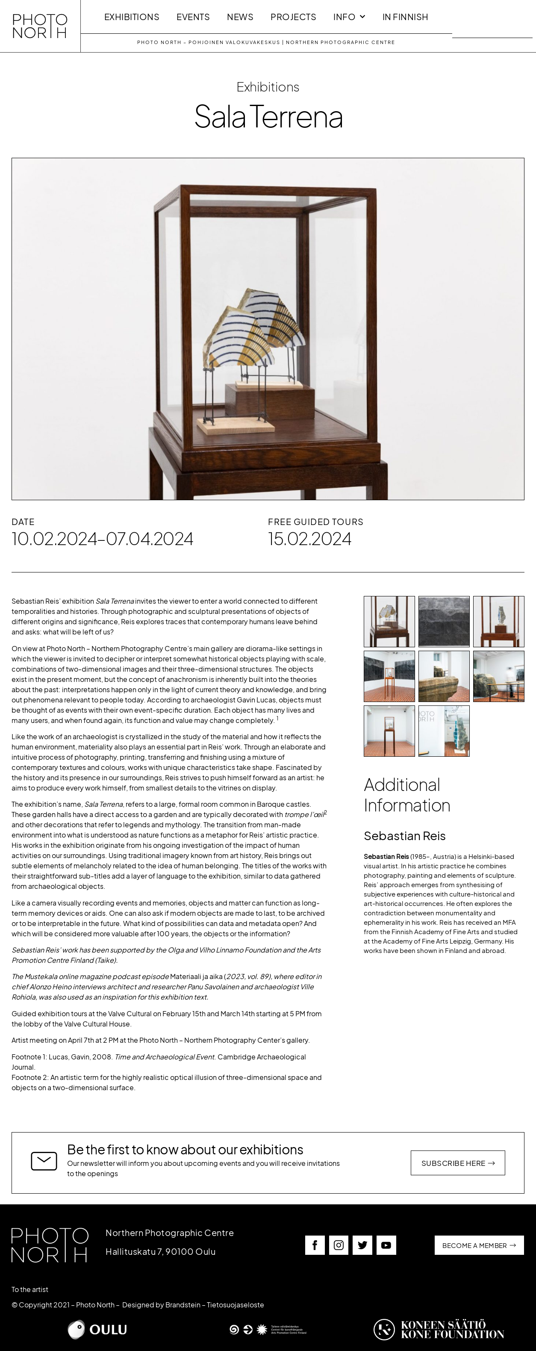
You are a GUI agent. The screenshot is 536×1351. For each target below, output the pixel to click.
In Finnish (406, 16)
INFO (349, 16)
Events (193, 16)
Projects (293, 16)
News (240, 16)
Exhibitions (132, 16)
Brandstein (182, 1304)
